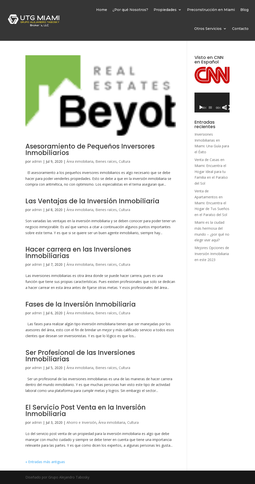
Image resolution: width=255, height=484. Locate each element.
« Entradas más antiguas (45, 461)
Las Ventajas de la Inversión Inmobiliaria (92, 201)
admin (37, 161)
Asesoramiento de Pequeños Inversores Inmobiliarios (90, 149)
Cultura (124, 161)
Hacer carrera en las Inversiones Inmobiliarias (78, 252)
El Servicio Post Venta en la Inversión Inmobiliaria (85, 410)
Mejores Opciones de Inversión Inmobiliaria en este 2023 (211, 253)
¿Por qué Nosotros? (130, 9)
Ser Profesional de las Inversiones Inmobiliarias (80, 356)
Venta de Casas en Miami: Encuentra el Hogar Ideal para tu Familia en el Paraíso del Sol (211, 171)
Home (101, 9)
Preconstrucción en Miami (211, 9)
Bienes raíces (106, 161)
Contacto (240, 28)
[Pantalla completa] (227, 107)
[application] (212, 102)
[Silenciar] (224, 107)
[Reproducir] (200, 107)
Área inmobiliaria (79, 161)
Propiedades (165, 9)
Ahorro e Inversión (81, 422)
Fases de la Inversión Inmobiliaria (80, 304)
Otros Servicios (208, 28)
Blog (244, 9)
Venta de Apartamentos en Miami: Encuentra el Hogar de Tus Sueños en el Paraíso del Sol (211, 203)
